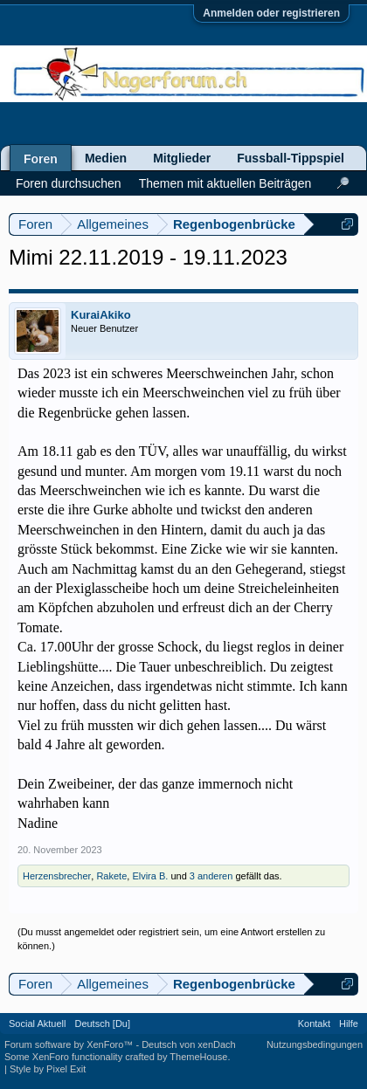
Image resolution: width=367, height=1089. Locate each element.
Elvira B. (150, 876)
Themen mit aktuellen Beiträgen (225, 183)
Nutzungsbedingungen (315, 1044)
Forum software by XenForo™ (69, 1044)
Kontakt (314, 1023)
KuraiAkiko (101, 314)
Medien (106, 158)
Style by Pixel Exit (48, 1069)
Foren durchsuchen (68, 183)
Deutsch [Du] (102, 1023)
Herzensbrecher (57, 876)
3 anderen (211, 876)
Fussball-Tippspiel (290, 158)
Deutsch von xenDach (189, 1044)
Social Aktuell (37, 1023)
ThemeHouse (198, 1056)
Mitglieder (182, 158)
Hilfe (348, 1023)
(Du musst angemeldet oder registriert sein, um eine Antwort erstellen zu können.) (171, 939)
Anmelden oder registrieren (271, 13)
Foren (41, 159)
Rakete (111, 876)
